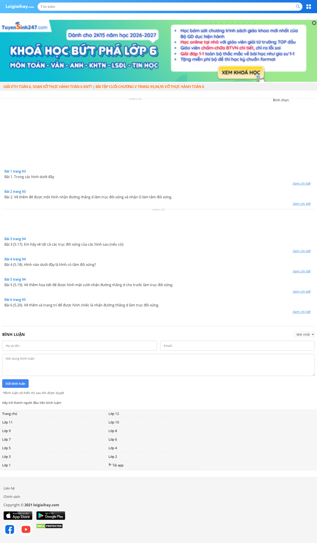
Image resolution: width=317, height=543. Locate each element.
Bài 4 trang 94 (15, 259)
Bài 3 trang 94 (15, 239)
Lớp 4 (113, 448)
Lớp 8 (113, 431)
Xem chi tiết (301, 183)
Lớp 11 (7, 422)
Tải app (116, 465)
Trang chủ (9, 413)
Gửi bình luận (15, 383)
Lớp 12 (114, 413)
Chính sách (12, 496)
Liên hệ (9, 488)
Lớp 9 (6, 431)
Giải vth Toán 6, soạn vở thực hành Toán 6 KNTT (47, 86)
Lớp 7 (6, 439)
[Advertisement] (158, 135)
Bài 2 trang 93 (15, 191)
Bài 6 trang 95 (15, 299)
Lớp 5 (6, 448)
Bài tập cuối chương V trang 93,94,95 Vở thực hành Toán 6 (150, 86)
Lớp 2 (113, 456)
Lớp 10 (114, 422)
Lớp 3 (6, 456)
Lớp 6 (113, 439)
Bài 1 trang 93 (15, 171)
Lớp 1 (6, 465)
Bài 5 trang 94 (15, 279)
